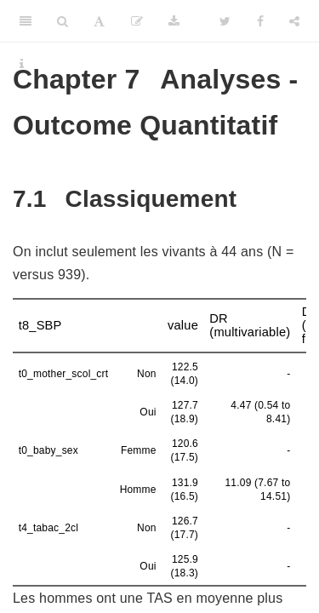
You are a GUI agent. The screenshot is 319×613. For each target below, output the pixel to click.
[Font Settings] (99, 21)
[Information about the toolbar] (22, 64)
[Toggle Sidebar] (25, 21)
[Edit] (137, 21)
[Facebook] (260, 21)
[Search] (62, 21)
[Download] (174, 21)
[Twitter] (225, 21)
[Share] (294, 21)
